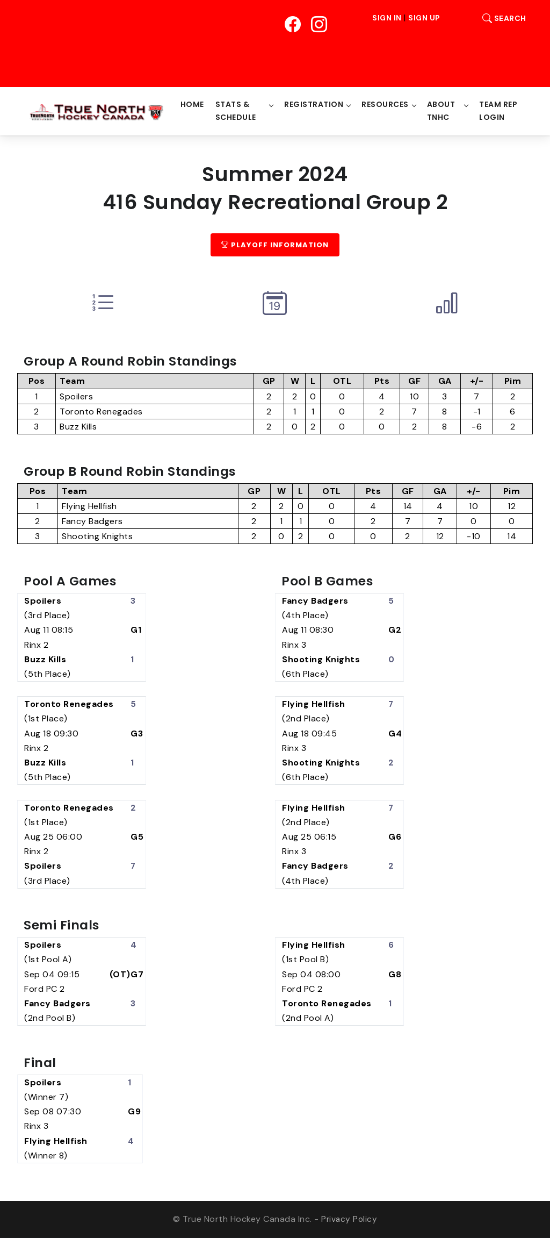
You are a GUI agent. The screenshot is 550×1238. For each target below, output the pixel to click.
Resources (386, 104)
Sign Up (424, 18)
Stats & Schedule (236, 111)
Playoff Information (275, 245)
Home (193, 104)
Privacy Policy (349, 1219)
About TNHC (442, 111)
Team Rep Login (499, 111)
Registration (314, 104)
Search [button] (501, 18)
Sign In (387, 18)
